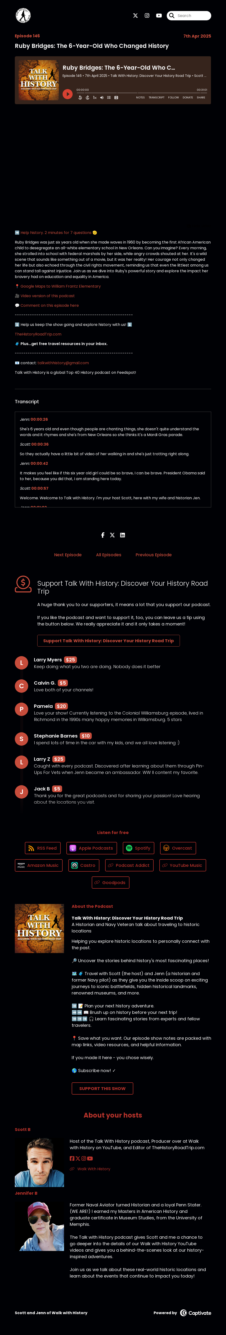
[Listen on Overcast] (178, 848)
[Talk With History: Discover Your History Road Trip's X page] (135, 15)
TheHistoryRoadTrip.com (38, 334)
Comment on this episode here (50, 305)
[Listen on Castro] (83, 865)
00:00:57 (39, 488)
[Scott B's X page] (78, 1158)
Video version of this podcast (48, 296)
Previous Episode (154, 555)
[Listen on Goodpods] (111, 882)
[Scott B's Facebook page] (72, 1158)
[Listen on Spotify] (138, 848)
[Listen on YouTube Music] (182, 865)
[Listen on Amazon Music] (39, 865)
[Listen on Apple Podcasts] (91, 848)
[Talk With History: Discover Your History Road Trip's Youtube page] (156, 15)
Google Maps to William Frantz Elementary (61, 286)
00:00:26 (39, 419)
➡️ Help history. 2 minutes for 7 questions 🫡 (56, 232)
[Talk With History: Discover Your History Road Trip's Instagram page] (144, 15)
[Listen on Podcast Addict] (129, 865)
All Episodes (108, 555)
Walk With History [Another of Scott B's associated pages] (90, 1169)
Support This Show (102, 1088)
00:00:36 (40, 444)
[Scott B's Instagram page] (83, 1158)
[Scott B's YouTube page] (90, 1158)
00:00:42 (39, 463)
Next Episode (68, 555)
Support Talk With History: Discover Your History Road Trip (108, 641)
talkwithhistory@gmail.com (63, 363)
